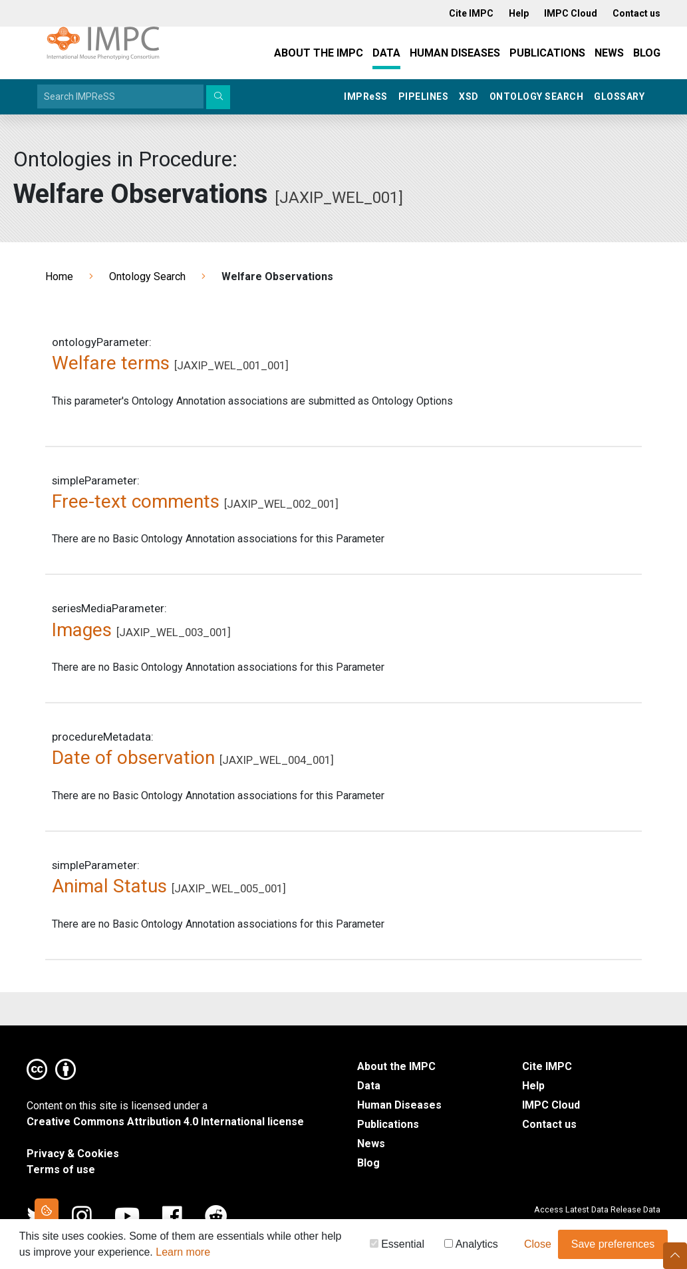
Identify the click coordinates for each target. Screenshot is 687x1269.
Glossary (619, 96)
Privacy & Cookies (73, 1153)
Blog (646, 53)
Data (386, 53)
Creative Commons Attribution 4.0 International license (165, 1121)
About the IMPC (318, 53)
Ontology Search (536, 96)
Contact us (549, 1124)
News (609, 53)
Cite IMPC (547, 1066)
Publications (547, 53)
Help (533, 1085)
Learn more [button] (183, 1254)
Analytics (471, 1246)
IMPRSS (366, 96)
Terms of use (61, 1169)
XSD (469, 96)
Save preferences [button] (612, 1246)
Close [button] (537, 1246)
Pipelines (423, 96)
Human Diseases (455, 53)
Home (59, 276)
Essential (397, 1246)
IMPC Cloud (551, 1105)
